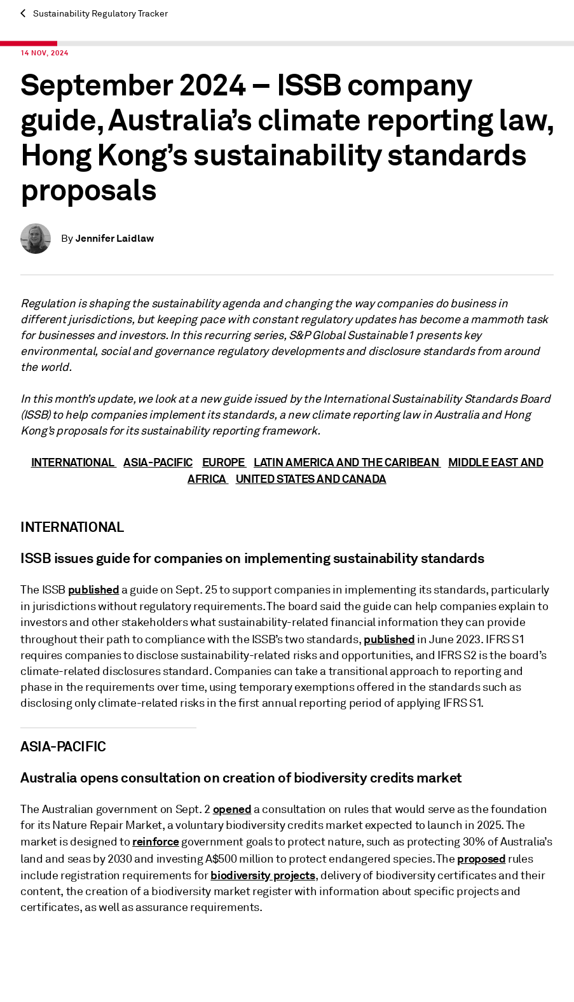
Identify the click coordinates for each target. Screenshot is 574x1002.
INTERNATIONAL (74, 462)
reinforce (155, 841)
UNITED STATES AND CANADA (311, 478)
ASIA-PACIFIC (158, 462)
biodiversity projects (262, 875)
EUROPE (224, 462)
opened (232, 809)
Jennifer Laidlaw (115, 238)
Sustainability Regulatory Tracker (94, 13)
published (94, 589)
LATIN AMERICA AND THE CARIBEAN (347, 462)
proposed (481, 858)
